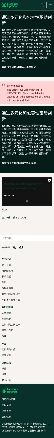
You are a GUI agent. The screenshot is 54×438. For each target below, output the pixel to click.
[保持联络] (6, 362)
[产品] (4, 343)
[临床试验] (6, 355)
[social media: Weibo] (21, 247)
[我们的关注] (7, 307)
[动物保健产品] (9, 349)
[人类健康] (6, 313)
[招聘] (4, 374)
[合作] (4, 336)
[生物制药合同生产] (11, 324)
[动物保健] (6, 318)
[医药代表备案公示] (11, 293)
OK (26, 201)
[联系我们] (6, 380)
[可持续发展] (7, 270)
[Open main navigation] (50, 5)
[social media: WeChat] (14, 247)
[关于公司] (6, 265)
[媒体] (4, 368)
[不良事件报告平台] (11, 299)
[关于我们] (6, 259)
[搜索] (42, 5)
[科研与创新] (7, 330)
